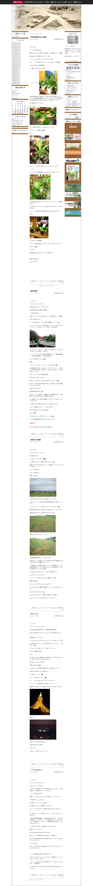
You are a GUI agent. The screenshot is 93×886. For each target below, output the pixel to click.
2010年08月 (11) (16, 67)
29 (20, 113)
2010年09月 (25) (16, 65)
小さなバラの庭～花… (72, 87)
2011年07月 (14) (16, 50)
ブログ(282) (15, 36)
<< (15, 103)
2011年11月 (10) (16, 44)
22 (20, 111)
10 (24, 108)
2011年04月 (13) (16, 55)
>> (24, 103)
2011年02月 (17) (16, 58)
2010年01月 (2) (16, 74)
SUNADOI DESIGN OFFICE (73, 71)
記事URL (33, 281)
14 (17, 110)
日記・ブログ (17, 124)
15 (20, 110)
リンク (13, 132)
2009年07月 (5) (16, 82)
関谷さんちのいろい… (72, 90)
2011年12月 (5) (16, 43)
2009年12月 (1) (16, 76)
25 (27, 111)
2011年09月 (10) (16, 47)
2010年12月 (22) (16, 61)
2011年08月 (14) (16, 49)
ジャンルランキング (17, 122)
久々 (13, 96)
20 (15, 111)
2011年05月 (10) (16, 53)
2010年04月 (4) (16, 73)
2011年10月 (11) (16, 46)
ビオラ (68, 75)
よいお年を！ (15, 90)
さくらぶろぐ (22, 8)
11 (27, 108)
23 (22, 111)
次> (41, 33)
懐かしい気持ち (16, 93)
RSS (73, 124)
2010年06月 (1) (16, 70)
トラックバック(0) (47, 281)
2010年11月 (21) (16, 62)
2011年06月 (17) (16, 52)
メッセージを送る (72, 61)
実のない (14, 91)
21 (17, 111)
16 (22, 110)
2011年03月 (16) (16, 56)
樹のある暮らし (70, 91)
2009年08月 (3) (16, 80)
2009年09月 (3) (16, 79)
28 (17, 113)
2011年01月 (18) (16, 59)
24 (24, 111)
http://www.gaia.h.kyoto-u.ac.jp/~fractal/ (40, 832)
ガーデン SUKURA (72, 101)
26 (13, 113)
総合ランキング (16, 119)
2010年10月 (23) (16, 64)
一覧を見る (14, 98)
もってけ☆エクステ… (72, 88)
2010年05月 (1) (16, 71)
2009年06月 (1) (16, 83)
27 (15, 113)
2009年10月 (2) (16, 77)
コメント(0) (39, 281)
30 (22, 113)
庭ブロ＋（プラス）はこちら (46, 285)
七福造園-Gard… (71, 85)
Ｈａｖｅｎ (69, 99)
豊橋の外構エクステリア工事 (72, 56)
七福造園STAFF (70, 77)
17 (24, 110)
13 (15, 110)
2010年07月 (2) (16, 68)
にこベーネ (69, 73)
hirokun (68, 76)
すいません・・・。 (17, 94)
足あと (55, 281)
